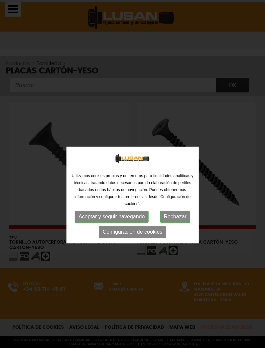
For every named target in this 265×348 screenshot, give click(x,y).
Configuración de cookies (133, 252)
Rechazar (175, 236)
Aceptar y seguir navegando (111, 236)
